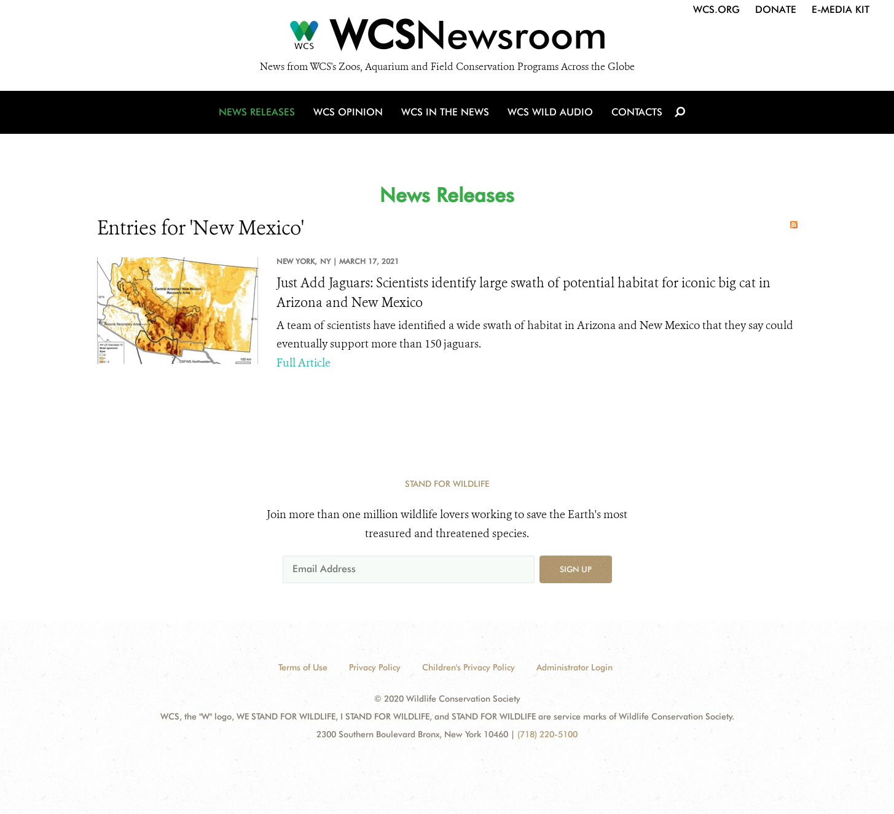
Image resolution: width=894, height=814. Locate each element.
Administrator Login (574, 667)
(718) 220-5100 (547, 734)
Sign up (576, 569)
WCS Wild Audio (550, 112)
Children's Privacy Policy (468, 667)
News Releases (257, 112)
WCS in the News (445, 112)
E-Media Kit (840, 9)
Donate (775, 9)
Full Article (303, 362)
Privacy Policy (375, 667)
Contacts (636, 112)
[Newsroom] (447, 38)
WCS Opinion (348, 112)
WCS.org (716, 9)
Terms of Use (302, 667)
